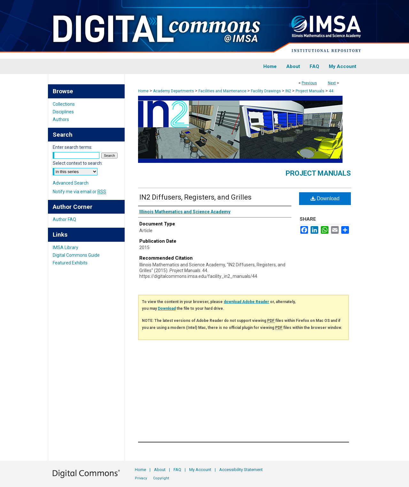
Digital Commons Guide (76, 255)
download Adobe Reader (246, 302)
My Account (200, 469)
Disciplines (63, 111)
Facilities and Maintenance (222, 91)
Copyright (161, 478)
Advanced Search (71, 183)
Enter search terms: (72, 147)
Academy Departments (173, 91)
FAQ (177, 469)
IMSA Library (65, 247)
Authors (61, 119)
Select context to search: (78, 163)
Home (143, 91)
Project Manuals (310, 91)
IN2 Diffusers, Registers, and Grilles (195, 197)
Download (325, 198)
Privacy (141, 478)
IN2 (288, 91)
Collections (64, 104)
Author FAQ (64, 219)
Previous (309, 83)
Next (332, 83)
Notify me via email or (79, 191)
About (160, 469)
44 (331, 91)
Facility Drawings (266, 91)
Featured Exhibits (70, 262)
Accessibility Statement (241, 469)
